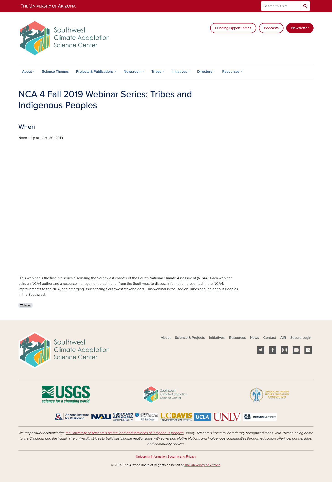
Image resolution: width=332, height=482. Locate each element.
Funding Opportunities (233, 28)
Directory (204, 71)
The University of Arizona (202, 465)
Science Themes (55, 71)
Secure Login (300, 337)
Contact (269, 337)
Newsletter (300, 28)
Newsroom (132, 71)
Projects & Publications (95, 71)
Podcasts (271, 28)
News (254, 337)
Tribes (156, 71)
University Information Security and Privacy (166, 457)
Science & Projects (190, 337)
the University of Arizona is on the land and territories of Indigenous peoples (125, 433)
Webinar (25, 305)
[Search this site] (281, 6)
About (27, 71)
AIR (283, 337)
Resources (231, 71)
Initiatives (179, 71)
